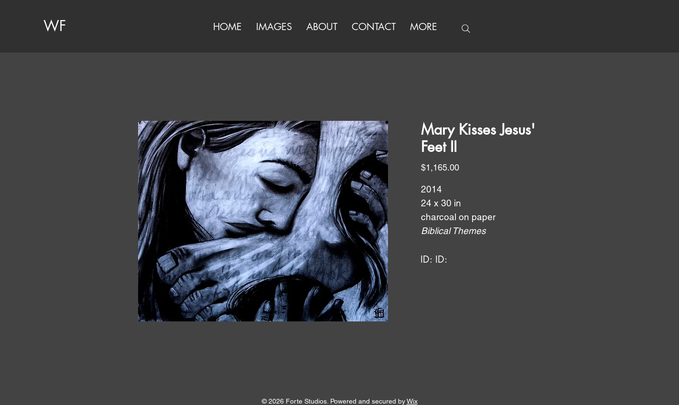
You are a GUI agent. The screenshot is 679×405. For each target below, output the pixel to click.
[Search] (466, 29)
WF (54, 25)
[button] (423, 27)
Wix (412, 401)
